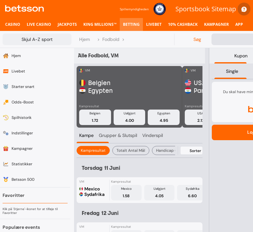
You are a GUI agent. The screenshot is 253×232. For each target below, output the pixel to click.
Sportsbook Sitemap (205, 9)
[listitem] (12, 24)
